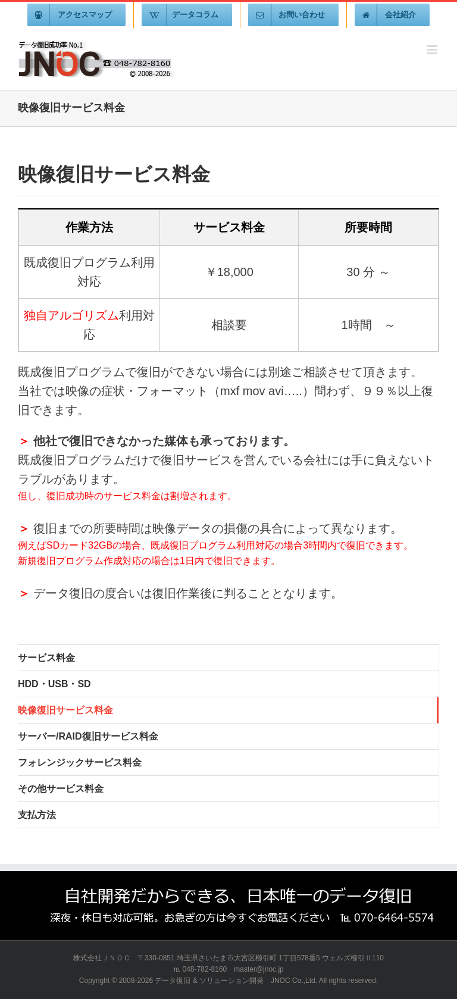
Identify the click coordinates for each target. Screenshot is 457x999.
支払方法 (37, 815)
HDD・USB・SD (54, 684)
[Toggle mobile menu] (433, 49)
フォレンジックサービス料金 (80, 762)
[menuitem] (76, 15)
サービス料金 (46, 658)
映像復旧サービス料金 (65, 710)
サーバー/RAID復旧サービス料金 (88, 736)
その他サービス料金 (61, 789)
